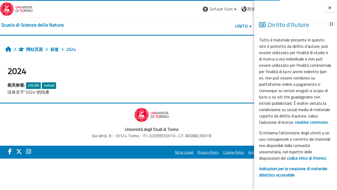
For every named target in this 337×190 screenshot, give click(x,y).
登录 (245, 9)
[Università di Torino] (16, 8)
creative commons (311, 122)
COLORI (33, 85)
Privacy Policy (159, 152)
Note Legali (135, 152)
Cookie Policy (184, 152)
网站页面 (31, 49)
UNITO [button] (192, 26)
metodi (49, 85)
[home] (32, 25)
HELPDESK (222, 26)
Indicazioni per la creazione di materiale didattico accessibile (293, 171)
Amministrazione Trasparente (223, 152)
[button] (171, 9)
